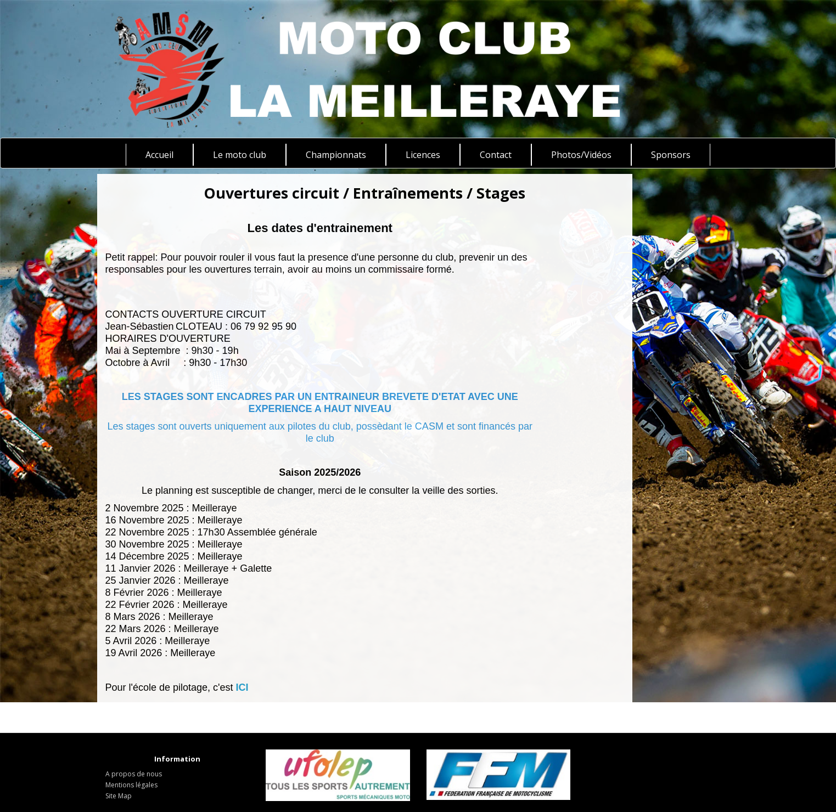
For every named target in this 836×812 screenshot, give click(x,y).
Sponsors (671, 155)
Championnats (336, 155)
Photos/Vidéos (581, 155)
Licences (423, 155)
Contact (496, 155)
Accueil (159, 155)
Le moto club (239, 155)
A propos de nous (133, 774)
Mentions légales (131, 785)
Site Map (118, 795)
